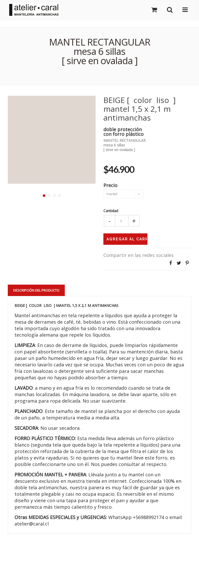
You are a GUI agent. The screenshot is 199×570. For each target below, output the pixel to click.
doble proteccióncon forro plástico (123, 131)
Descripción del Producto (36, 290)
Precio (110, 185)
